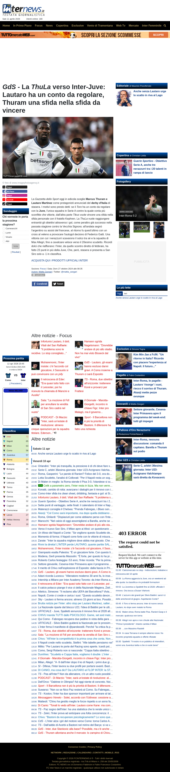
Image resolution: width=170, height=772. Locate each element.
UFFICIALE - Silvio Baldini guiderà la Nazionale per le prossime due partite (81, 623)
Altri (7, 241)
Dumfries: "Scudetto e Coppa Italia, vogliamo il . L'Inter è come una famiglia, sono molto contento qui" (100, 654)
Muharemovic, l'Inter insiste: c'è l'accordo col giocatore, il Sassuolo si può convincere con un (94, 548)
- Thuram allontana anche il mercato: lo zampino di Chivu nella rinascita (82, 732)
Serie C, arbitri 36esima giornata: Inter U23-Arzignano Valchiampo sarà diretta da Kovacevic (91, 470)
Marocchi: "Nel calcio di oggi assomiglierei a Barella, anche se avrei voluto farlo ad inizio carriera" (94, 521)
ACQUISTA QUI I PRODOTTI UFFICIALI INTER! (59, 260)
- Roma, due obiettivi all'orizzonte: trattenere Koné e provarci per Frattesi (82, 630)
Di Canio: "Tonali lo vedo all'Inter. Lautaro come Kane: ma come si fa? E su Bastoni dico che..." (93, 705)
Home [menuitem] (6, 25)
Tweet (58, 284)
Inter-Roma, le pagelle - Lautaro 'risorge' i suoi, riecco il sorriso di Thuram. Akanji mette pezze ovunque (150, 388)
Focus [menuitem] (38, 25)
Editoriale (123, 85)
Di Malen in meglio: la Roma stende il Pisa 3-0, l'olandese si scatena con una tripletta (87, 481)
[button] (15, 246)
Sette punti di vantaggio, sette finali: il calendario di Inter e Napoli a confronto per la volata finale (93, 505)
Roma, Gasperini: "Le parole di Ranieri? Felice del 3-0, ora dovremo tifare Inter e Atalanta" (90, 473)
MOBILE (109, 752)
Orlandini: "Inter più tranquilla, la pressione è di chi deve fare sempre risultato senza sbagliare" (92, 466)
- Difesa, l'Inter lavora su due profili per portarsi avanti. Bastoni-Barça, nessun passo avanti (92, 666)
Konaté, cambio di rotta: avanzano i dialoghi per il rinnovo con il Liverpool (80, 489)
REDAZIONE (69, 752)
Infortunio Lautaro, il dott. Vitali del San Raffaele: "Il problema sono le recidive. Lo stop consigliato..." (96, 497)
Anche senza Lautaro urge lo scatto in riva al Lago (67, 453)
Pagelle (121, 375)
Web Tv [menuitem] (120, 25)
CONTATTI (98, 752)
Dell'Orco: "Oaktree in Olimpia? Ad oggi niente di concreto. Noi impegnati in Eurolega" (87, 681)
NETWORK (56, 752)
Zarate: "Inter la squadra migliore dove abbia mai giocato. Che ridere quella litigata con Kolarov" (93, 540)
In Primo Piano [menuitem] (22, 25)
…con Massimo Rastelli (133, 628)
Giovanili (122, 404)
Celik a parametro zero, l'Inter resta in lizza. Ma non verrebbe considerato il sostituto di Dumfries (96, 485)
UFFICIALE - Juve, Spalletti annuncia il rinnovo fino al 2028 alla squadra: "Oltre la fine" (88, 611)
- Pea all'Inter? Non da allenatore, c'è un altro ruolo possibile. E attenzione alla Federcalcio (92, 674)
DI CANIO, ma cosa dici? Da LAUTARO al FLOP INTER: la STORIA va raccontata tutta (88, 670)
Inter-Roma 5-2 (128, 215)
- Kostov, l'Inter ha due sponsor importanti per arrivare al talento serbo (80, 693)
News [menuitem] (49, 25)
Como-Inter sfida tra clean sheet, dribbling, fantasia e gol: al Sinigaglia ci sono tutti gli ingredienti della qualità (101, 493)
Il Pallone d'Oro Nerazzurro (133, 430)
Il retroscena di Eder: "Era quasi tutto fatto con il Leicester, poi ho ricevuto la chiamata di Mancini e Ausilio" (50, 387)
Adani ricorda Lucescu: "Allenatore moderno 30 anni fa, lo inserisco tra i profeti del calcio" (89, 576)
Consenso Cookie (77, 747)
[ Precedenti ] (15, 383)
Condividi (40, 284)
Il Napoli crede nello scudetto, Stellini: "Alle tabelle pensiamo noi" (75, 642)
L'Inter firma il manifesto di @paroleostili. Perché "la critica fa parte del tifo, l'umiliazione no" (91, 627)
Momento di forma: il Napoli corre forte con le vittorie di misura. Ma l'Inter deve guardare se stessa (95, 536)
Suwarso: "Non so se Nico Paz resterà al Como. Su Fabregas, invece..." (79, 689)
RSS (117, 752)
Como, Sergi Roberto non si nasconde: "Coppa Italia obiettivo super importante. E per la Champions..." (97, 650)
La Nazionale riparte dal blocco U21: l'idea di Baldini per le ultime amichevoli (82, 607)
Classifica (9, 431)
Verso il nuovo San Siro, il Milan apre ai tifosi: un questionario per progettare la (96, 528)
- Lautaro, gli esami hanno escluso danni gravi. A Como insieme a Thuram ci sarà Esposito (93, 572)
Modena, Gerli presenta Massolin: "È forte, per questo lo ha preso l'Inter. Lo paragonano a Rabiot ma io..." (99, 556)
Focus (43, 268)
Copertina (123, 155)
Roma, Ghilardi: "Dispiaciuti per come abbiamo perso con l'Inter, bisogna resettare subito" (90, 517)
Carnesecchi (11, 228)
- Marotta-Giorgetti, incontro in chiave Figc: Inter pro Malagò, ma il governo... (88, 658)
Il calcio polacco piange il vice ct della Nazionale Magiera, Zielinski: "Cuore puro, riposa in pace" (93, 587)
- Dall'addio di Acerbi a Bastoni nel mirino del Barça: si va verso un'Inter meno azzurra (89, 725)
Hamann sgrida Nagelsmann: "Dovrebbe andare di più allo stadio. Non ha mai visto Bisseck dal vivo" (94, 349)
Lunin (8, 233)
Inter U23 (122, 460)
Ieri (125, 293)
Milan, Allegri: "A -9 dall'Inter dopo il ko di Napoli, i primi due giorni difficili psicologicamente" (91, 662)
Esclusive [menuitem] (78, 25)
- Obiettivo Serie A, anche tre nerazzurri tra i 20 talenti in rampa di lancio (89, 501)
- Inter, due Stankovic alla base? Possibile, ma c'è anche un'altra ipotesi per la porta (89, 729)
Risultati (15, 252)
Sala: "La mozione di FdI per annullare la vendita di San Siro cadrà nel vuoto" (83, 634)
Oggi (119, 293)
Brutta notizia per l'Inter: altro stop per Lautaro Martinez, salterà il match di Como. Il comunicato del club (98, 603)
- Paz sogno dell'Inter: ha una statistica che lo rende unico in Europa (79, 709)
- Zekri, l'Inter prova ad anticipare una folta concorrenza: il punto (77, 713)
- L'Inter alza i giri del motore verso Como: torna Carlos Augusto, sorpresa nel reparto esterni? (95, 721)
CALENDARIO (84, 752)
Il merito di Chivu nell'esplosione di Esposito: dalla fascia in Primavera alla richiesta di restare (92, 568)
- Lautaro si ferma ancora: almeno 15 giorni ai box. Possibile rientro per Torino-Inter (88, 599)
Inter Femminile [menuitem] (151, 25)
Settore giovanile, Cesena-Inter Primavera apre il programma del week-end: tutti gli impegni (91, 564)
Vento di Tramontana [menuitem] (100, 25)
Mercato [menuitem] (134, 25)
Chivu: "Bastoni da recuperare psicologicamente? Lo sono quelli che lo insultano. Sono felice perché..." (97, 717)
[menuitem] (164, 25)
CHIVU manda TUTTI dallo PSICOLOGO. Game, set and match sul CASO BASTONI (87, 615)
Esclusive (123, 349)
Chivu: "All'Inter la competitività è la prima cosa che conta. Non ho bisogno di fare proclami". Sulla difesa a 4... (101, 638)
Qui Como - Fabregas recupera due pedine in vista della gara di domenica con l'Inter (87, 619)
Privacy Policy (95, 747)
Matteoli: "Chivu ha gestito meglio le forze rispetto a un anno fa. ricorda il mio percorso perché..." (97, 701)
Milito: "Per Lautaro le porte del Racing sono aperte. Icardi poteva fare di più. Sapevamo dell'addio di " (99, 646)
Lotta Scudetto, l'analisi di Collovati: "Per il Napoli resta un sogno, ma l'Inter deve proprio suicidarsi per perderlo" (103, 477)
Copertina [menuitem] (62, 25)
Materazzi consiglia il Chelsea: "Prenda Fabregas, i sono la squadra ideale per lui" (89, 509)
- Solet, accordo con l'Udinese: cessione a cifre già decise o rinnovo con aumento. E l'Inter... (103, 697)
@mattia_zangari (69, 272)
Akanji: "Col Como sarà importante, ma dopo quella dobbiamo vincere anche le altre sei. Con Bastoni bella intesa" (104, 513)
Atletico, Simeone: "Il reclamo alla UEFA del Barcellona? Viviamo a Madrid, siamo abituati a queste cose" (98, 591)
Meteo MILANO (16, 391)
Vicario (9, 237)
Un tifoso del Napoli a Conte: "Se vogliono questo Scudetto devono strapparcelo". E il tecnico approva (97, 532)
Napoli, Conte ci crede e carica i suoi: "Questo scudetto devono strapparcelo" (82, 595)
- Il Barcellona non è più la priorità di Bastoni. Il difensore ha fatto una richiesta (87, 685)
